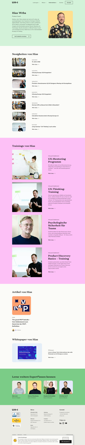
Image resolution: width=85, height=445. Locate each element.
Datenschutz (20, 434)
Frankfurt (46, 418)
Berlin (32, 425)
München (32, 418)
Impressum (14, 434)
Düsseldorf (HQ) (34, 412)
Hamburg (46, 412)
